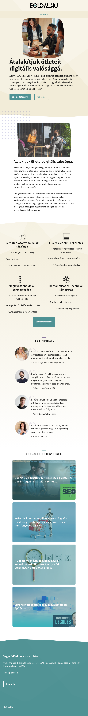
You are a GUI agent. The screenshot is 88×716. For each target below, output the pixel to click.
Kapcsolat (41, 96)
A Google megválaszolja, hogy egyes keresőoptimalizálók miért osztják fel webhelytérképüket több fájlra (37, 564)
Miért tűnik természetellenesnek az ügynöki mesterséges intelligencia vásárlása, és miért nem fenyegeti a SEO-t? (41, 522)
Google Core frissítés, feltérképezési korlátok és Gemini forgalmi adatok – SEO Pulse (43, 479)
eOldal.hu (9, 707)
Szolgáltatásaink (20, 96)
